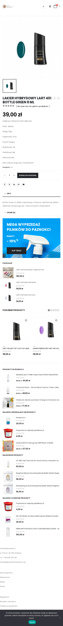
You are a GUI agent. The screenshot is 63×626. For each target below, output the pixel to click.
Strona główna (6, 571)
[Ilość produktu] (9, 174)
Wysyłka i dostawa (8, 599)
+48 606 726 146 (10, 555)
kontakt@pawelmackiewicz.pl (13, 560)
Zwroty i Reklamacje (9, 608)
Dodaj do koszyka (27, 174)
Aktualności (5, 575)
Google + (19, 183)
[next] (58, 97)
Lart (11, 166)
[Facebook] (43, 6)
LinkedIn (14, 183)
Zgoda (32, 622)
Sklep (2, 580)
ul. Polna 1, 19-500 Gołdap (10, 551)
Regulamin (4, 595)
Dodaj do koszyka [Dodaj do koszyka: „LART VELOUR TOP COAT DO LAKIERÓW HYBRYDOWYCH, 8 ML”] (26, 319)
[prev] (55, 97)
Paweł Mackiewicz (8, 546)
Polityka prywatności (8, 604)
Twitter (9, 183)
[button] (50, 6)
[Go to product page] (8, 271)
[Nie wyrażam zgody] (59, 618)
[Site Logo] (8, 6)
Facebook (5, 183)
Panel (2, 584)
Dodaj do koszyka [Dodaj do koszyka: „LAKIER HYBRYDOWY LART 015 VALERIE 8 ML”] (56, 319)
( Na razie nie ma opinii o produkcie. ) (33, 105)
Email (23, 183)
